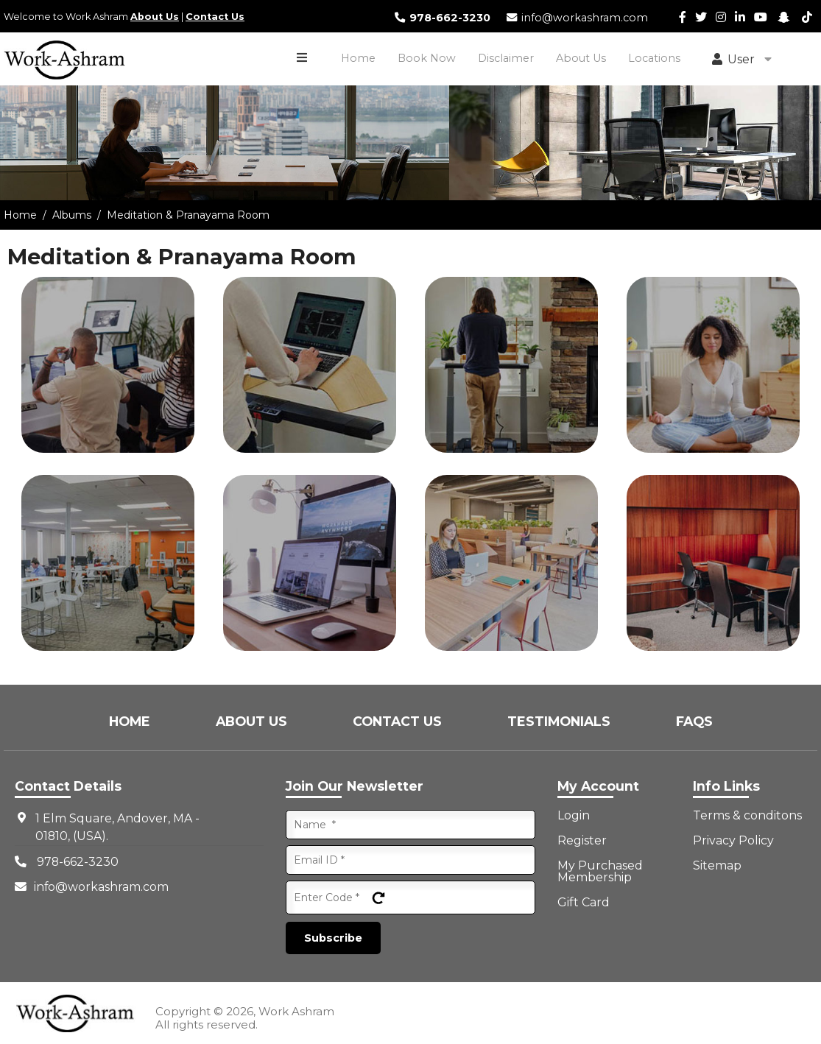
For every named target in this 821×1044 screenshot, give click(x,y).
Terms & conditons (747, 816)
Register (582, 841)
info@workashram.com (576, 17)
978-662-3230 (441, 17)
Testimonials (560, 721)
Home (358, 58)
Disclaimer (506, 58)
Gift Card (583, 903)
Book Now (427, 58)
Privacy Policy (733, 841)
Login (573, 816)
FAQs (694, 721)
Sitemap (717, 866)
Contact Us (215, 16)
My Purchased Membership (600, 871)
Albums (71, 215)
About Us (154, 16)
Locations (654, 58)
